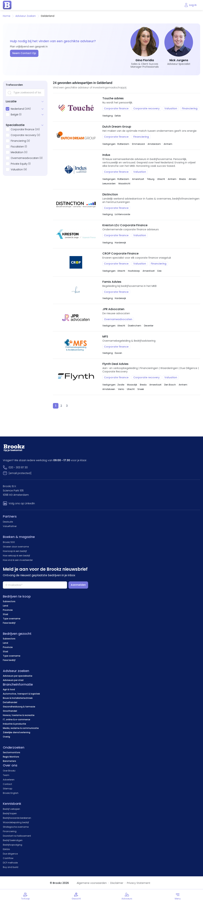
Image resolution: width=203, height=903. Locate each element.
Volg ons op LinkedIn (22, 503)
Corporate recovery (23, 135)
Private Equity (19, 164)
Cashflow (8, 858)
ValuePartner (10, 526)
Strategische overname (16, 826)
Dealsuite (8, 521)
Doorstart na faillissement (17, 835)
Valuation (17, 169)
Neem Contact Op (24, 53)
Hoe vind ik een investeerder (18, 560)
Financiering (18, 141)
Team (6, 775)
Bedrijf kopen (10, 813)
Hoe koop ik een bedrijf (15, 551)
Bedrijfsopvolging (12, 844)
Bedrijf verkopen (11, 808)
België (14, 114)
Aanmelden (78, 585)
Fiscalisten (17, 146)
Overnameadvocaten (25, 158)
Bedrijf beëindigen (13, 840)
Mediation (17, 152)
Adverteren (8, 779)
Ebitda (6, 849)
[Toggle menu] (177, 896)
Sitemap (7, 788)
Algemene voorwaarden (92, 883)
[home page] (7, 5)
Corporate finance (22, 129)
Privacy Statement (138, 883)
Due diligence (10, 853)
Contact (7, 784)
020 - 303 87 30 (18, 467)
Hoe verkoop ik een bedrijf (16, 555)
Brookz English (10, 793)
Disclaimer (116, 883)
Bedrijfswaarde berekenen (17, 817)
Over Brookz (9, 770)
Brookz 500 (9, 542)
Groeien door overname (16, 546)
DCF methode (10, 862)
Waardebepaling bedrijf (16, 822)
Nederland (17, 109)
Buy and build (10, 867)
